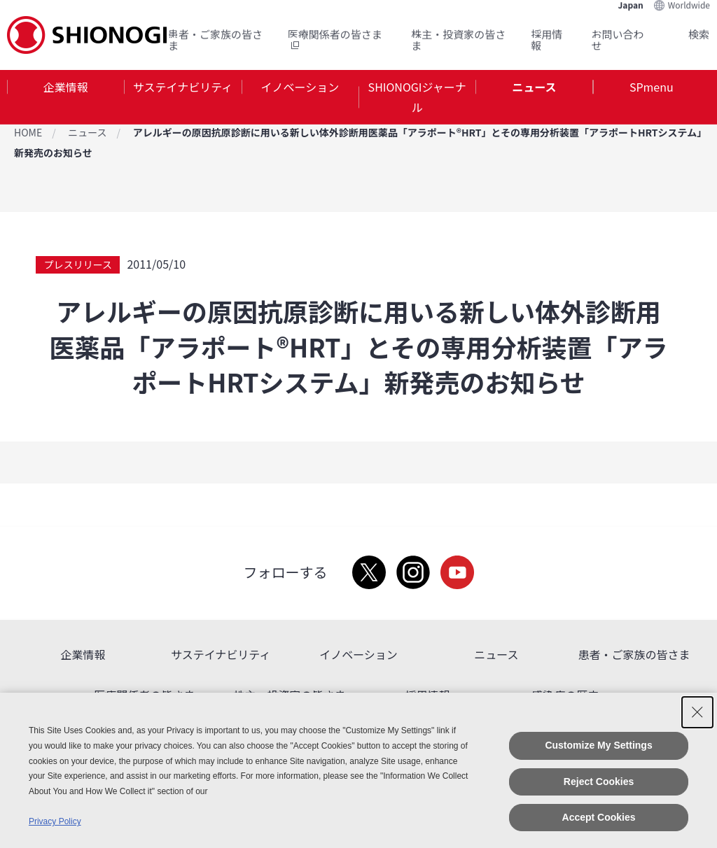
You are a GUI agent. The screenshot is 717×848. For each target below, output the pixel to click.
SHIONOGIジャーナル (417, 96)
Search (681, 34)
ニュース (534, 86)
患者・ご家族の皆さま (215, 39)
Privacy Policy (55, 821)
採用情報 (546, 39)
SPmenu (651, 86)
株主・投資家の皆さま (458, 39)
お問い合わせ (618, 39)
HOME (28, 132)
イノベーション (299, 86)
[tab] (65, 97)
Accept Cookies (599, 817)
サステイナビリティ (182, 86)
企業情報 (65, 86)
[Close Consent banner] (697, 712)
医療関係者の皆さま (335, 39)
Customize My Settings (598, 745)
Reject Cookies (599, 781)
